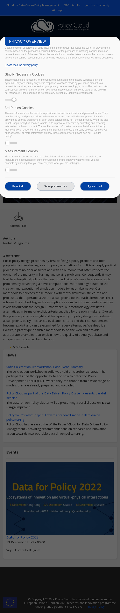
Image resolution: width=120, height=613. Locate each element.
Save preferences (55, 186)
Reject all (17, 186)
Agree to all (95, 186)
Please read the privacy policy (21, 65)
